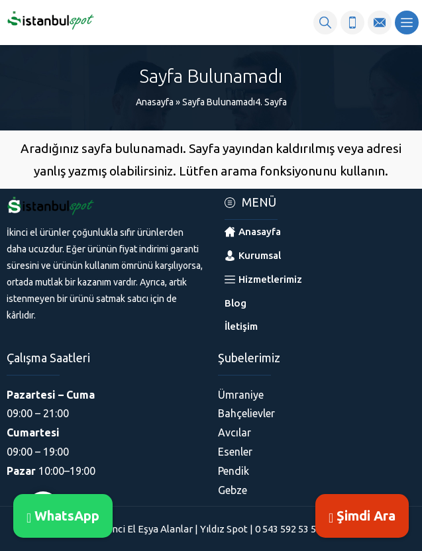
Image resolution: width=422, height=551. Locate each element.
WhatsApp (62, 515)
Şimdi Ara (362, 515)
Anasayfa (155, 102)
